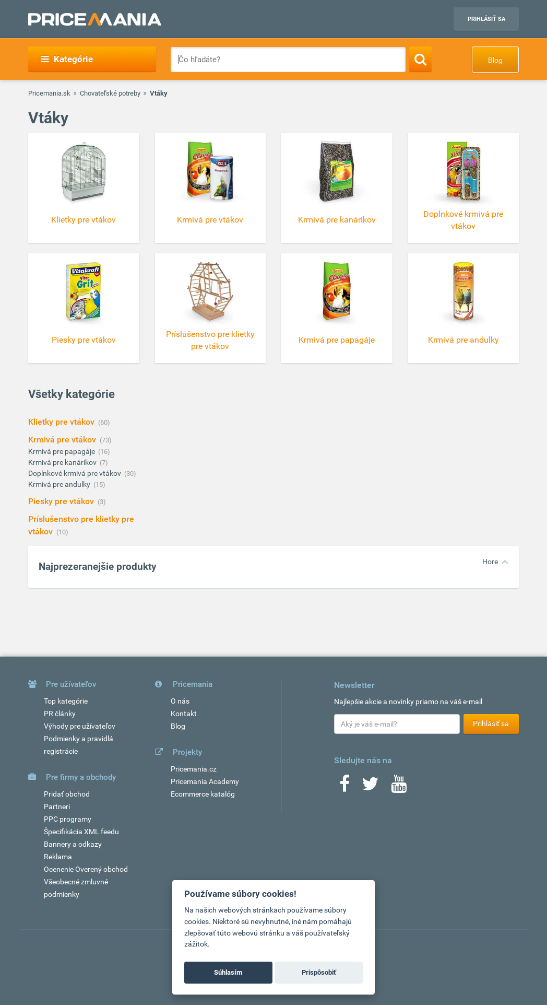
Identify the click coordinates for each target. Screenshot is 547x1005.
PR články (60, 713)
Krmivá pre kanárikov (63, 462)
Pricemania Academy (205, 781)
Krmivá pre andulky (60, 484)
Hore (490, 561)
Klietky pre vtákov (62, 422)
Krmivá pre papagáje (62, 451)
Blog (495, 60)
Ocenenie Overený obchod (86, 869)
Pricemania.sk (49, 93)
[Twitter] (370, 787)
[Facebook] (344, 787)
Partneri (57, 806)
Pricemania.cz (194, 769)
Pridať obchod (67, 794)
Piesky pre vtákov (62, 501)
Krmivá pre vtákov (63, 440)
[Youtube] (399, 787)
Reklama (58, 856)
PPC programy (67, 819)
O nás (180, 701)
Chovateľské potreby (110, 93)
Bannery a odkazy (73, 844)
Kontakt (184, 713)
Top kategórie (66, 701)
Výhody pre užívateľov (79, 726)
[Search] (420, 59)
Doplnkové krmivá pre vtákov (75, 473)
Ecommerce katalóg (203, 794)
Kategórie (67, 59)
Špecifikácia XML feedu (81, 831)
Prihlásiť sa (486, 19)
